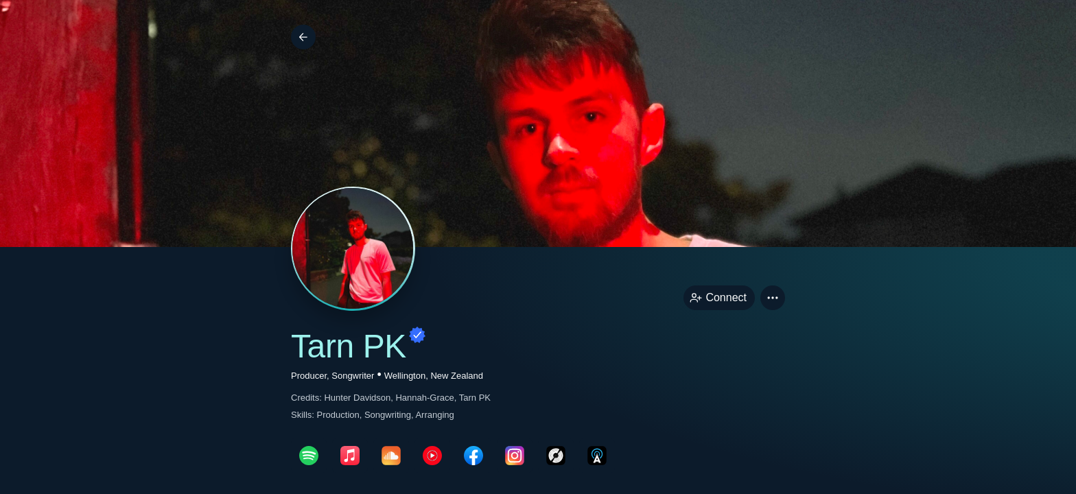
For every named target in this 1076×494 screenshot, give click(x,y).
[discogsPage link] (556, 455)
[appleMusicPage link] (350, 455)
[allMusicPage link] (597, 455)
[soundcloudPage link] (391, 455)
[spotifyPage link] (309, 455)
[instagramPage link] (515, 455)
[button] (772, 297)
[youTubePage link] (432, 455)
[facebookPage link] (473, 455)
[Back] (303, 37)
